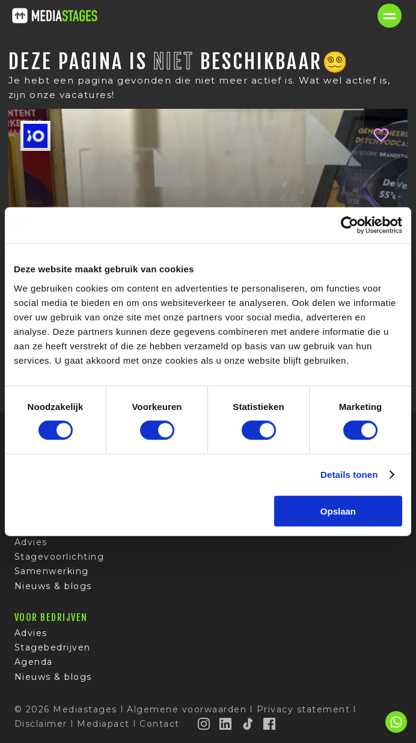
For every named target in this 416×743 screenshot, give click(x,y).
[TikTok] (248, 724)
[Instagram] (204, 724)
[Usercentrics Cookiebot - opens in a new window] (349, 225)
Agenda (33, 661)
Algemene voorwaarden (186, 709)
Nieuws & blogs (53, 586)
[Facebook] (270, 724)
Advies (30, 542)
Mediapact (103, 723)
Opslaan (338, 511)
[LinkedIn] (226, 724)
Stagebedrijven (52, 647)
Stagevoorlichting (59, 556)
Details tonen (349, 474)
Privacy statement (303, 709)
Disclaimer (40, 723)
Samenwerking (51, 571)
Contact (159, 723)
